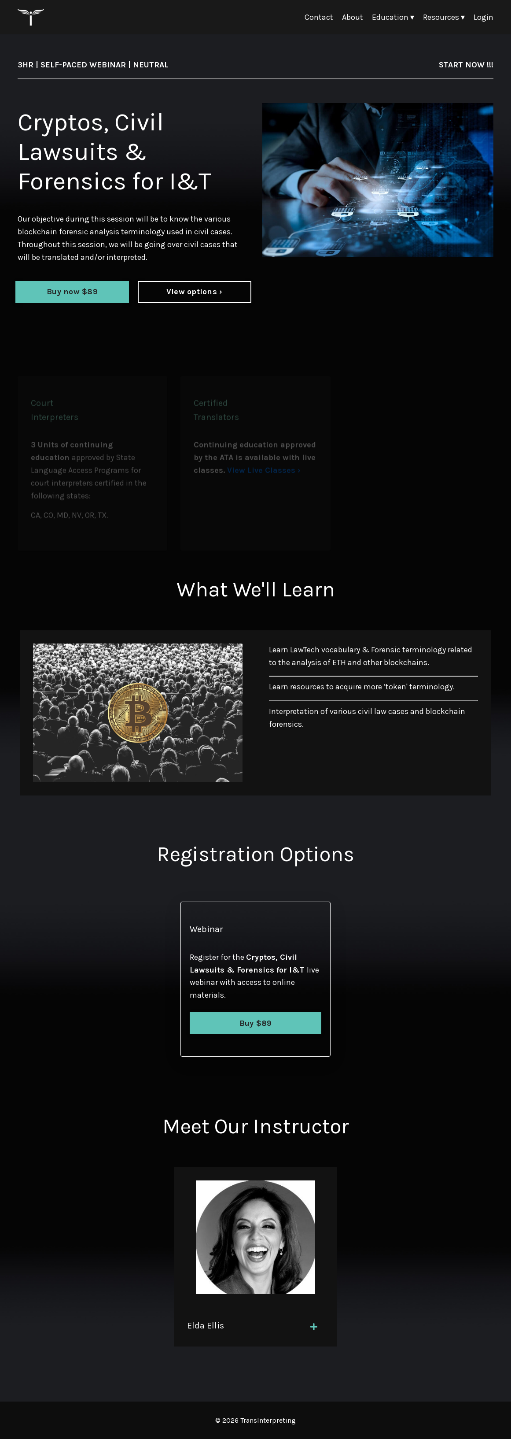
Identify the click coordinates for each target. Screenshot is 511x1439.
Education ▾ (393, 17)
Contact (319, 17)
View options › (194, 291)
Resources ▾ (444, 17)
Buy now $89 (72, 291)
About (352, 17)
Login (483, 17)
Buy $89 (255, 1023)
